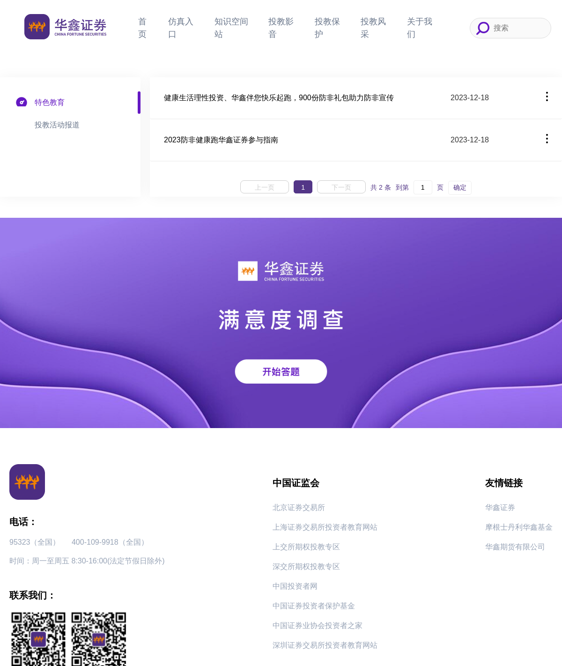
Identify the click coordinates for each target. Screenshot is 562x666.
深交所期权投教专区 (306, 566)
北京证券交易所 (299, 507)
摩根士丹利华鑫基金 (519, 527)
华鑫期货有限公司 (515, 547)
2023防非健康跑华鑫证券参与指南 (221, 140)
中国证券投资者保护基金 (314, 606)
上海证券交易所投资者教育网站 (325, 527)
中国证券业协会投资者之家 (317, 625)
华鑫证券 (500, 507)
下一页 (341, 187)
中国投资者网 (295, 586)
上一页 (264, 187)
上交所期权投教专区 (306, 547)
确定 (459, 187)
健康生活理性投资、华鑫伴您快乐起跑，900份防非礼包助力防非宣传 (279, 98)
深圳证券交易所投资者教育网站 (325, 645)
